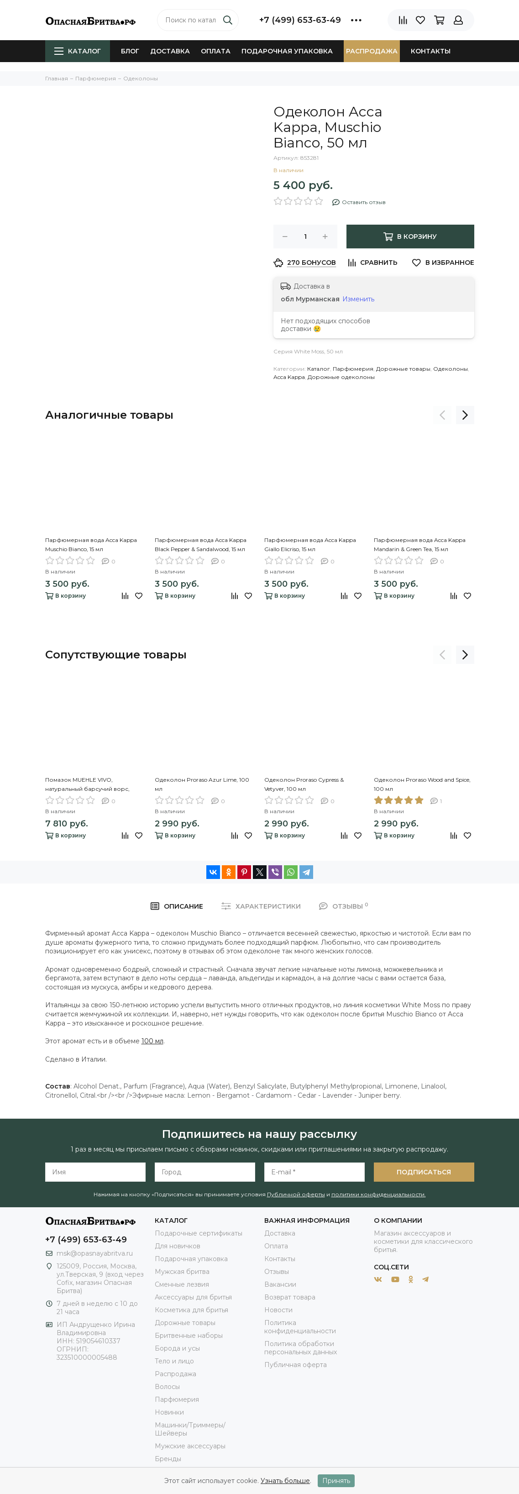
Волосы (167, 1387)
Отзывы (276, 1272)
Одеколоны (450, 368)
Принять (336, 1481)
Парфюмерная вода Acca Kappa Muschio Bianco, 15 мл (91, 544)
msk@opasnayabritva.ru (95, 1253)
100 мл (152, 1041)
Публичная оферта (295, 1365)
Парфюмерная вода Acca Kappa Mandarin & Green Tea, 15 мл (420, 544)
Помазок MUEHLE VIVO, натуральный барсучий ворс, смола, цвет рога (87, 785)
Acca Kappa (289, 377)
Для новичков (177, 1246)
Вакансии (280, 1284)
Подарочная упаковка (287, 51)
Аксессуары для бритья (193, 1297)
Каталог (77, 51)
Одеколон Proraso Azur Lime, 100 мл (202, 784)
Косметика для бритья (191, 1310)
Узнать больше (285, 1481)
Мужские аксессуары (190, 1446)
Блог (130, 51)
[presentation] (442, 415)
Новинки (169, 1412)
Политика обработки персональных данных (300, 1348)
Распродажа (372, 51)
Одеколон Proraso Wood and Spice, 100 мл (422, 784)
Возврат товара (289, 1297)
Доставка (170, 51)
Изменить (358, 299)
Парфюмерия (353, 368)
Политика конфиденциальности (300, 1327)
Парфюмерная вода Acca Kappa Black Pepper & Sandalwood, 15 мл (200, 544)
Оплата (216, 51)
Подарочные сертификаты (198, 1233)
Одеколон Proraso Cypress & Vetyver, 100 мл (304, 784)
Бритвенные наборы (189, 1335)
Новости (278, 1310)
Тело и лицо (174, 1361)
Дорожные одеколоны (341, 377)
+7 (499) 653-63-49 (300, 20)
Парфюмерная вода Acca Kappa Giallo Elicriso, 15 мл (310, 544)
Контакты (431, 51)
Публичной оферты (296, 1194)
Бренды (168, 1459)
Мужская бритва (182, 1272)
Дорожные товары (403, 368)
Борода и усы (177, 1348)
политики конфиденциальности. (378, 1194)
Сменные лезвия (182, 1284)
